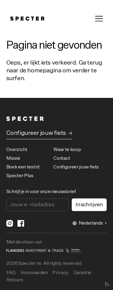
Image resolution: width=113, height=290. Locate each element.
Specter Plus (19, 176)
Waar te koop (67, 149)
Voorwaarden (34, 272)
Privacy (60, 272)
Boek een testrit (23, 167)
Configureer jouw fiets (76, 167)
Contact (61, 158)
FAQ (11, 272)
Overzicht (16, 149)
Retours (14, 280)
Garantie (82, 272)
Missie (13, 158)
